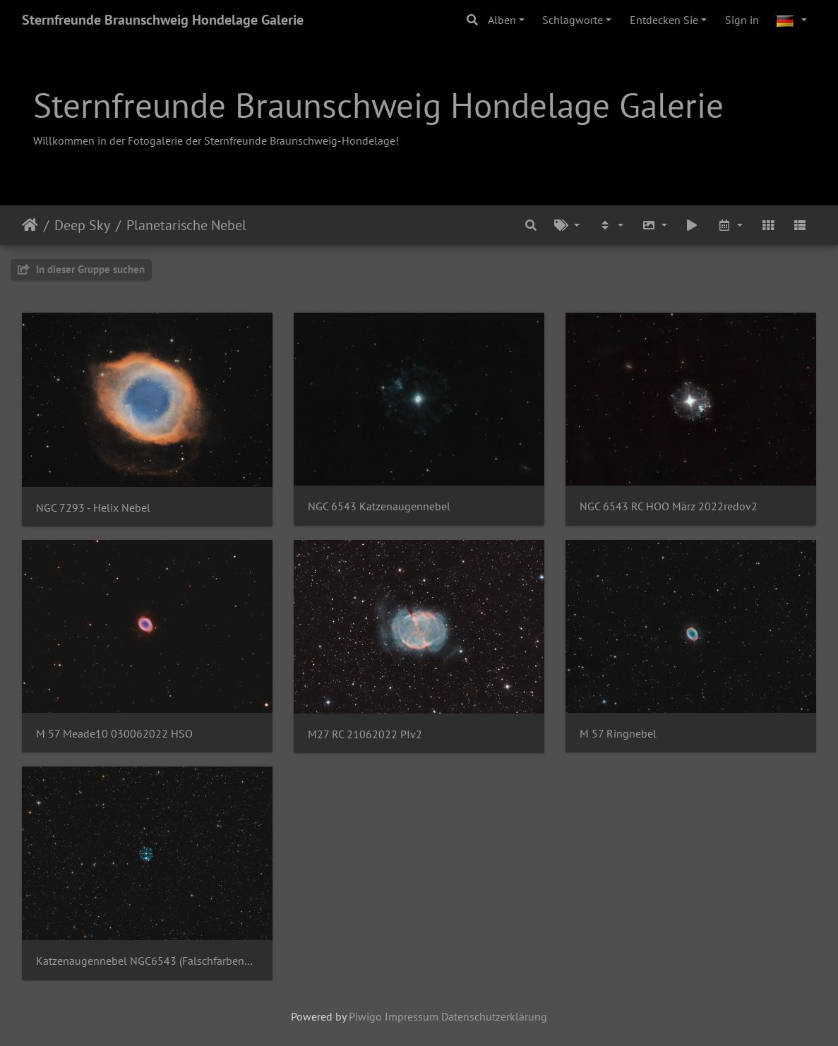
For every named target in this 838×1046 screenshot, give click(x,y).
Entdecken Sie (664, 20)
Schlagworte (572, 20)
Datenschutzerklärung (494, 1016)
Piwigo (365, 1016)
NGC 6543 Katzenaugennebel (379, 506)
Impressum (411, 1016)
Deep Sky (82, 225)
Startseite (30, 225)
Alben (502, 20)
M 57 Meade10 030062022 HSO (114, 733)
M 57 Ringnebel (618, 733)
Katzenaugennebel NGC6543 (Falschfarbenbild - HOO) (147, 961)
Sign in (742, 20)
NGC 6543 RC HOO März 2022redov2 (669, 506)
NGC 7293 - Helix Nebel (93, 508)
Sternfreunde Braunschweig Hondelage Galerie (163, 20)
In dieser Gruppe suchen (81, 269)
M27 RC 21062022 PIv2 (365, 734)
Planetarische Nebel (186, 225)
